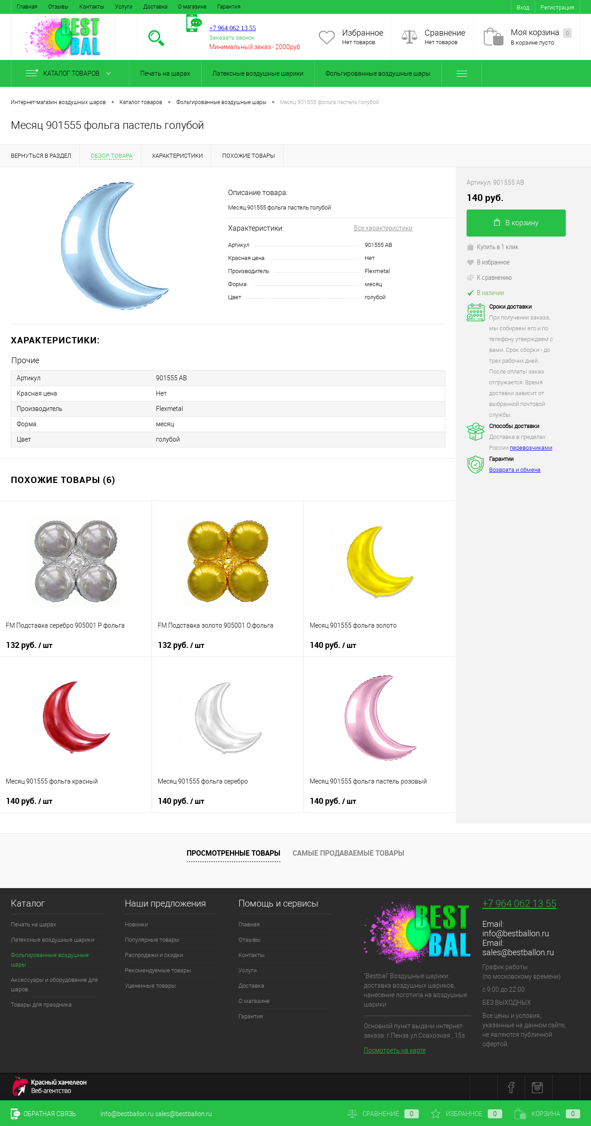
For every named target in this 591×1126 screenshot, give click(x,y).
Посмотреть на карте (395, 1050)
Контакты (91, 7)
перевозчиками (531, 447)
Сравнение (445, 32)
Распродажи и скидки (154, 955)
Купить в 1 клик (492, 246)
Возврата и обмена (515, 469)
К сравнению (489, 277)
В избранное (488, 261)
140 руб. (333, 645)
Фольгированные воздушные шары (378, 73)
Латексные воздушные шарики (257, 73)
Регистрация (557, 7)
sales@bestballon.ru (518, 952)
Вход (523, 7)
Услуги (124, 7)
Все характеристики (383, 228)
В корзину (516, 223)
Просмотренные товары (233, 853)
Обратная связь (43, 1113)
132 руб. (29, 645)
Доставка (155, 7)
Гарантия (229, 7)
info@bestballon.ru (515, 933)
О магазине (192, 7)
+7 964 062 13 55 (519, 903)
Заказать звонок (232, 37)
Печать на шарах (165, 73)
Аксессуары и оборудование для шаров (54, 984)
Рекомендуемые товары (158, 970)
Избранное (362, 32)
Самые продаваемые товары (348, 853)
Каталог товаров (70, 73)
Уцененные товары (150, 985)
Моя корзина (541, 32)
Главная (27, 7)
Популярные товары (152, 939)
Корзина (547, 1113)
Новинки (136, 924)
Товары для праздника (41, 1004)
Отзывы (58, 7)
